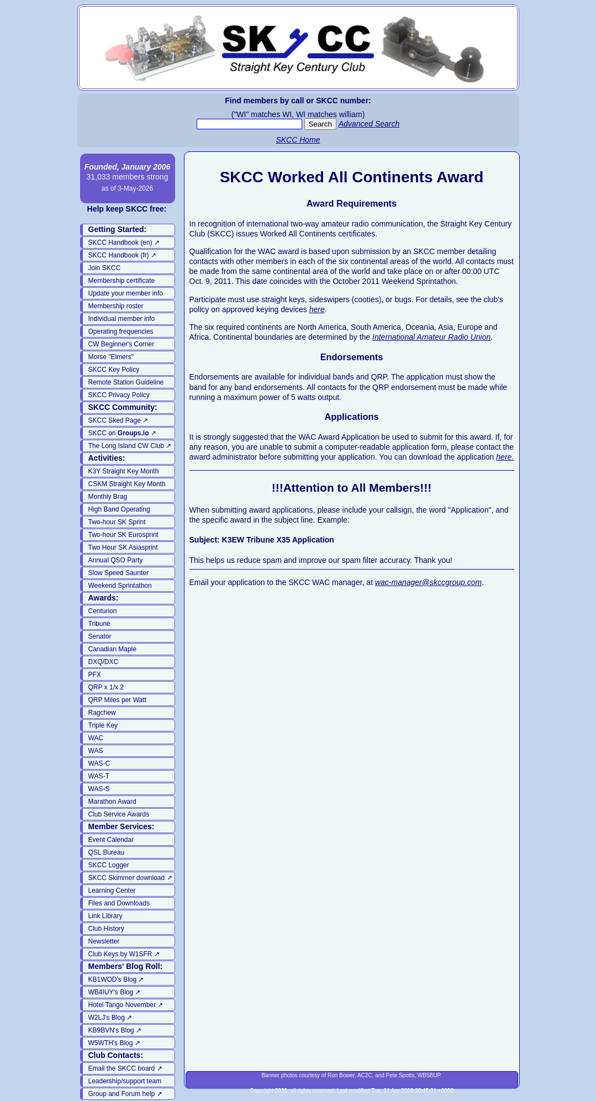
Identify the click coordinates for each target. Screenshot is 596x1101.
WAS (95, 751)
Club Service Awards (119, 814)
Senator (100, 636)
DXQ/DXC (103, 662)
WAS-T (98, 776)
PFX (94, 674)
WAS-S (99, 789)
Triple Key (103, 725)
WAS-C (99, 763)
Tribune (99, 624)
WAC (96, 738)
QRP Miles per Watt (117, 700)
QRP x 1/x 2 (106, 687)
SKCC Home (298, 139)
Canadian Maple (112, 649)
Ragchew (102, 713)
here (317, 309)
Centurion (102, 611)
